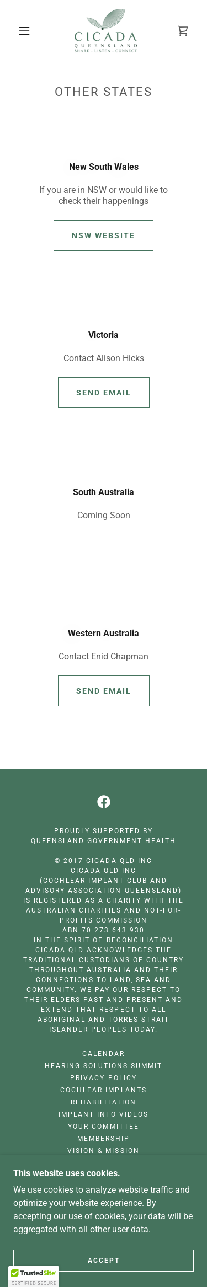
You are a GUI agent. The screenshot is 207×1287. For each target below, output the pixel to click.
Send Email (103, 392)
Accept (104, 1260)
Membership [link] (103, 1139)
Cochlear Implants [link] (103, 1090)
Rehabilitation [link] (103, 1102)
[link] (106, 31)
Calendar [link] (103, 1054)
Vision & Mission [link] (103, 1151)
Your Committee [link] (103, 1126)
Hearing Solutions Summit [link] (103, 1066)
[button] (24, 31)
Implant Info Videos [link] (103, 1114)
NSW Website (103, 235)
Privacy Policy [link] (103, 1078)
